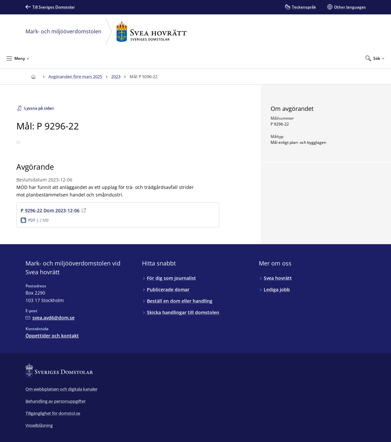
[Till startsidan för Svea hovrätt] (34, 76)
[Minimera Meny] (18, 58)
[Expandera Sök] (375, 58)
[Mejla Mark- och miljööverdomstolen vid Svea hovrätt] (50, 317)
